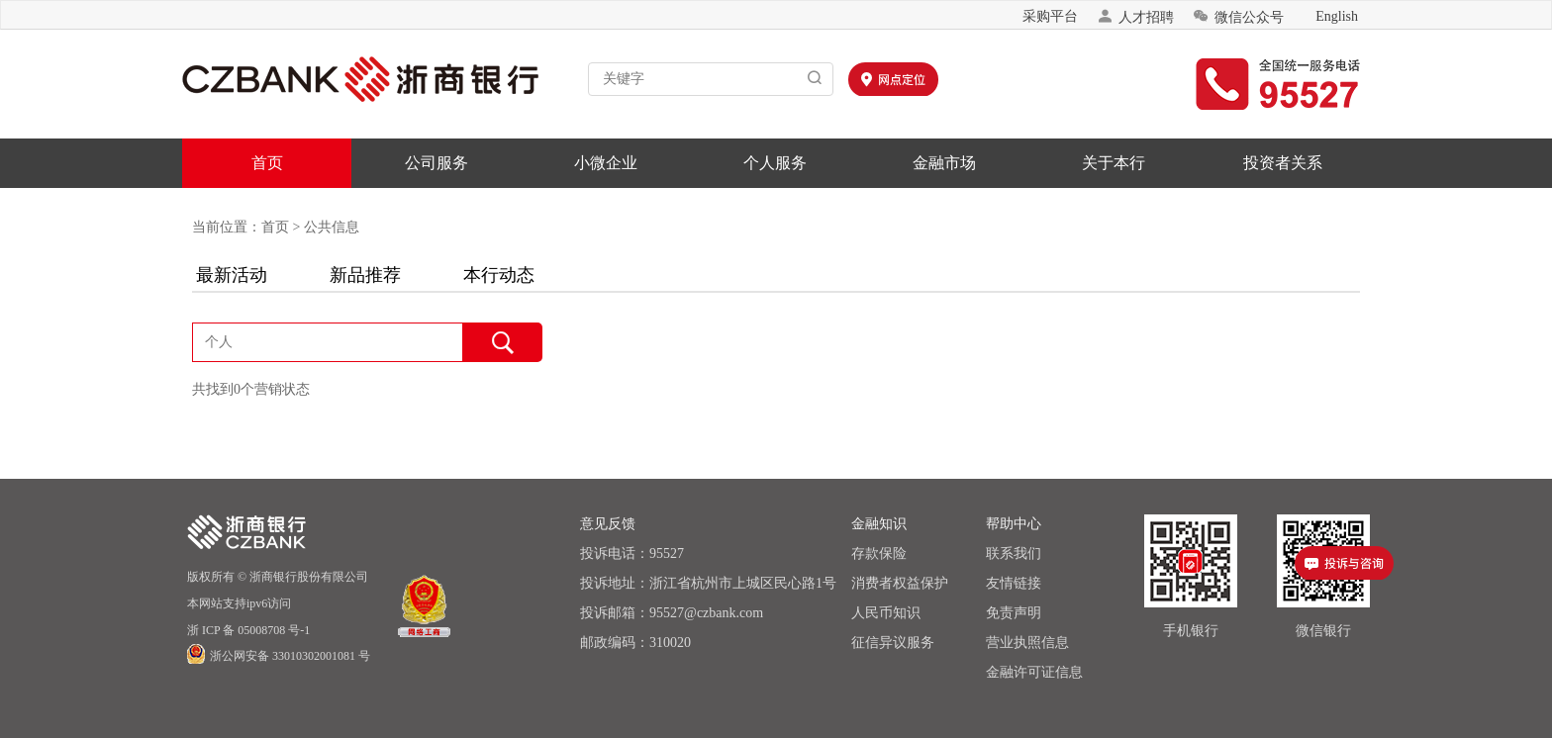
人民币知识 (886, 612)
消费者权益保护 (899, 583)
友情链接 (1013, 583)
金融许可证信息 (1034, 672)
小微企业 (605, 162)
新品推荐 (365, 275)
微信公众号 (1238, 16)
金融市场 (944, 162)
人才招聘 (1135, 16)
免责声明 (1013, 612)
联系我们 (1013, 553)
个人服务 (775, 162)
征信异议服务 (892, 642)
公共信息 (331, 227)
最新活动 (231, 275)
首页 (267, 162)
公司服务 (436, 162)
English (1336, 16)
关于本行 (1113, 162)
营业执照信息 (1027, 642)
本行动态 (498, 275)
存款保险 (879, 553)
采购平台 (1050, 16)
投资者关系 (1282, 162)
